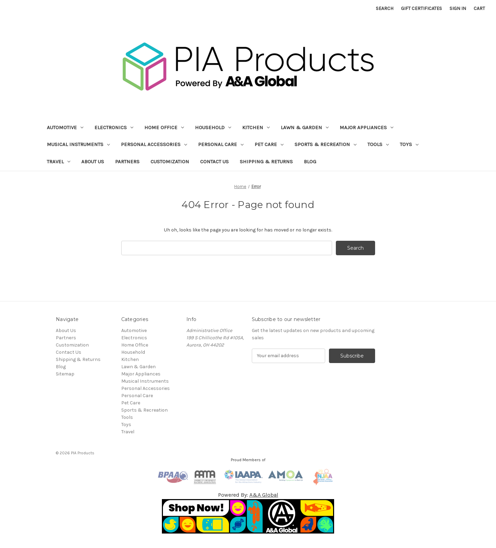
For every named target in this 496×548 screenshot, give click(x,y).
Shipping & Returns (266, 161)
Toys (409, 144)
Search (384, 8)
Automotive (65, 127)
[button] (248, 516)
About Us (92, 161)
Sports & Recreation (325, 144)
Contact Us (214, 161)
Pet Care (269, 144)
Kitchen (256, 127)
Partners (127, 161)
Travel (58, 161)
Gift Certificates (421, 8)
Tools (378, 144)
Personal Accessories (154, 144)
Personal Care (221, 144)
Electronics (113, 127)
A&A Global (263, 495)
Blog (310, 161)
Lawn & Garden (305, 127)
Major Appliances (366, 127)
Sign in (458, 8)
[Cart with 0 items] (479, 8)
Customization (170, 161)
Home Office (164, 127)
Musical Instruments (78, 144)
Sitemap (65, 374)
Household (213, 127)
